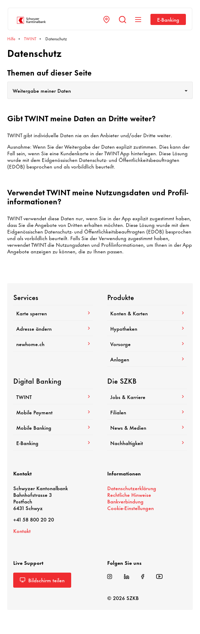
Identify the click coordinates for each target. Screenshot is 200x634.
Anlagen (147, 359)
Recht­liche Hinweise (129, 494)
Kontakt (22, 530)
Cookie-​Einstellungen (130, 508)
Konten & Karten (147, 313)
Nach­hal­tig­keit (147, 443)
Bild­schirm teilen (42, 580)
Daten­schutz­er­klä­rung (131, 488)
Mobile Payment (53, 412)
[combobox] (100, 90)
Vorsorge (147, 344)
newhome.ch (53, 344)
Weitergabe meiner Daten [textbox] (42, 90)
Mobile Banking (53, 427)
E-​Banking (168, 19)
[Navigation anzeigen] (138, 19)
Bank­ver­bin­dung (125, 501)
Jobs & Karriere (147, 397)
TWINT (53, 397)
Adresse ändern (53, 328)
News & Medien (147, 427)
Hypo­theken (147, 328)
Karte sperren (53, 313)
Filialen (147, 412)
